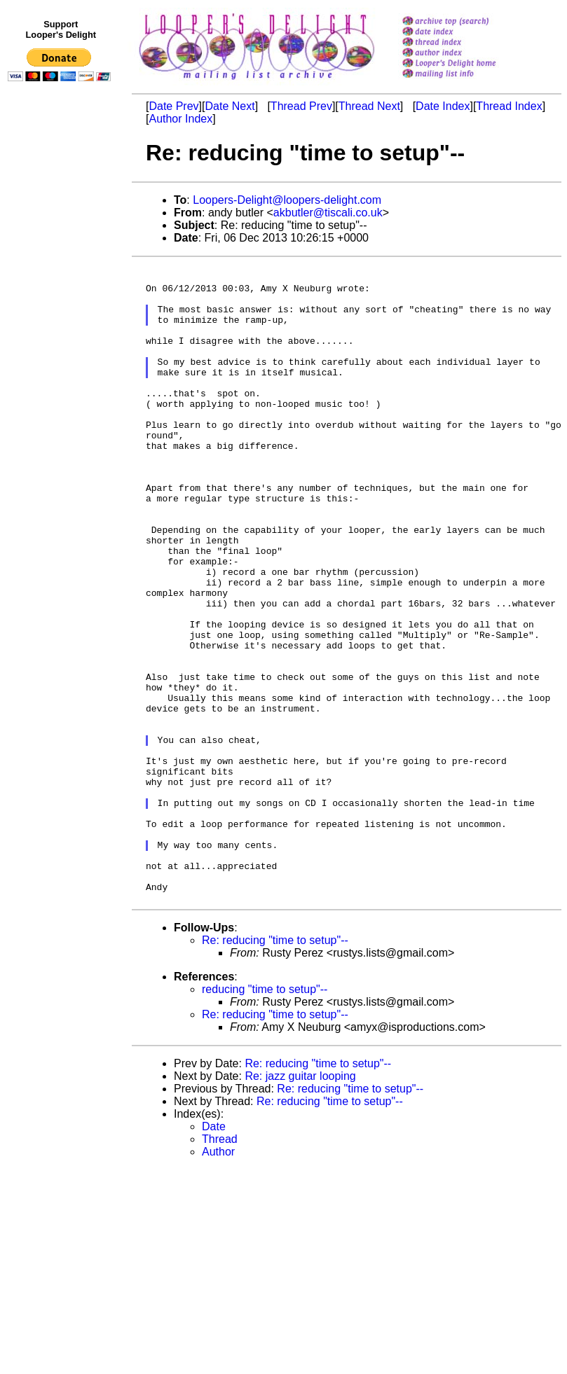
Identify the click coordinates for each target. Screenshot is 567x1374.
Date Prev (173, 106)
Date (214, 1255)
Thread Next (369, 106)
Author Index (180, 119)
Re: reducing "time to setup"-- (275, 1068)
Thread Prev (301, 106)
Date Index (443, 106)
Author (218, 1280)
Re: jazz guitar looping (300, 1204)
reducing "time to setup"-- (264, 1117)
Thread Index (509, 106)
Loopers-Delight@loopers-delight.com (287, 200)
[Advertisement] (62, 376)
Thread (220, 1267)
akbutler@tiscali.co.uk (328, 212)
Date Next (229, 106)
